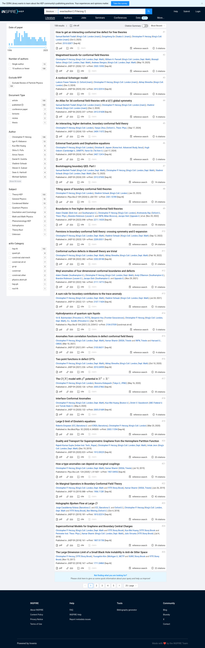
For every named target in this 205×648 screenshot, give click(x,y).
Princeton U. (83, 321)
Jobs (83, 17)
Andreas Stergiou (99, 62)
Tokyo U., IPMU (119, 383)
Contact (166, 624)
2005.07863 (99, 387)
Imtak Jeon (152, 445)
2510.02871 (67, 43)
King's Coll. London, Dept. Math (90, 59)
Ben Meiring (92, 511)
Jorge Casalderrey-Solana (67, 507)
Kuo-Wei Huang (112, 403)
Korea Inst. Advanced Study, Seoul (128, 147)
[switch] (145, 25)
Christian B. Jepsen (103, 147)
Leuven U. (90, 216)
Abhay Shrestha (146, 82)
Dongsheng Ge (108, 36)
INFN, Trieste (141, 340)
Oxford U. (119, 507)
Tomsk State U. (66, 406)
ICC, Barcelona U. (80, 426)
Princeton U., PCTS (81, 318)
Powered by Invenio (27, 643)
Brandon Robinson (76, 216)
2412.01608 (99, 112)
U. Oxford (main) (84, 82)
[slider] (10, 48)
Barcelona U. (85, 507)
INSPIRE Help (75, 614)
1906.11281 (99, 491)
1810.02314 (99, 514)
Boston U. (124, 403)
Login (197, 11)
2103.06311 (99, 347)
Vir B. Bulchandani (64, 318)
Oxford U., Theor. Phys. (117, 128)
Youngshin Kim (99, 556)
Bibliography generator (127, 610)
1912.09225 (99, 452)
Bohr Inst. (73, 213)
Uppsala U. (135, 216)
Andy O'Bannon (141, 275)
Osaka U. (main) (123, 36)
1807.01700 (99, 540)
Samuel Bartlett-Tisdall (66, 36)
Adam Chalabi (62, 213)
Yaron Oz (89, 151)
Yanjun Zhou (100, 128)
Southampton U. (89, 213)
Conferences (120, 17)
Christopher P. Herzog (141, 36)
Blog (165, 610)
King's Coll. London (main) (88, 36)
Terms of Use (36, 624)
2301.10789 (111, 197)
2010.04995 (99, 367)
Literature (50, 17)
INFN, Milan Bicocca (107, 216)
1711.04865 (99, 563)
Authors (68, 17)
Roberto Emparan (63, 426)
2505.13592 (99, 66)
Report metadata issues (80, 619)
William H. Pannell (113, 59)
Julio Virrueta (130, 533)
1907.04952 (112, 472)
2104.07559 (111, 325)
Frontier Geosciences (114, 318)
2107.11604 (99, 302)
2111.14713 (99, 282)
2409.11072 (99, 131)
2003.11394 (112, 429)
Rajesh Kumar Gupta (65, 445)
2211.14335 (99, 220)
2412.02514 (99, 89)
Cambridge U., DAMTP (73, 151)
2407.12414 (99, 154)
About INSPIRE (36, 610)
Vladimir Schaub (102, 193)
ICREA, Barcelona (99, 426)
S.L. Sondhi (72, 321)
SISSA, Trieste (125, 340)
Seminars (100, 17)
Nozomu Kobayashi (103, 383)
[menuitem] (176, 11)
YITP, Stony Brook (115, 488)
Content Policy (36, 614)
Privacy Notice (36, 619)
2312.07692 (99, 177)
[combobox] (101, 11)
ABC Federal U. (156, 403)
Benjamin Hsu (97, 318)
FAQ (71, 610)
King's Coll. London (84, 128)
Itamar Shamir (111, 340)
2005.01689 (99, 410)
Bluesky (166, 614)
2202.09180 (99, 259)
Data (138, 17)
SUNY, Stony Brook (137, 556)
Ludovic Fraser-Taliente (66, 82)
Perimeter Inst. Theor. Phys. (68, 533)
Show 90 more (15, 181)
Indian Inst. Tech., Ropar (85, 445)
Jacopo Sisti (123, 216)
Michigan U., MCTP (116, 556)
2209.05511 (99, 239)
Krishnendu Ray (144, 213)
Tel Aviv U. (98, 151)
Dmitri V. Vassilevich (139, 403)
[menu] (179, 11)
